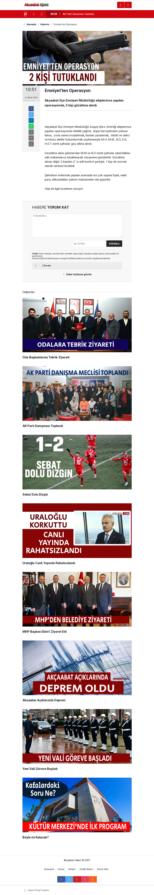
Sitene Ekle (102, 869)
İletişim (72, 869)
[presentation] (34, 14)
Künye (61, 869)
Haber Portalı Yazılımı (38, 890)
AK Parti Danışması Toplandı (78, 14)
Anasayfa (49, 869)
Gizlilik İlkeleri (86, 869)
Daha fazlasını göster (76, 274)
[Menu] (121, 5)
